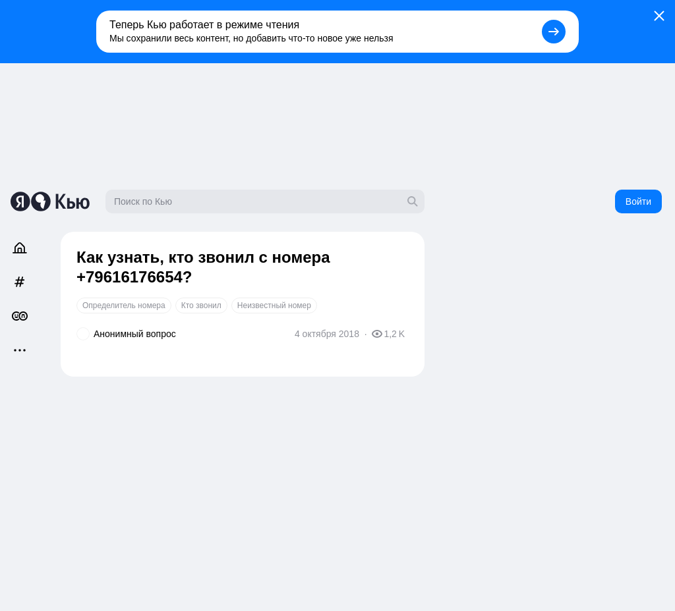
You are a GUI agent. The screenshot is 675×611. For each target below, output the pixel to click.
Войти (638, 201)
